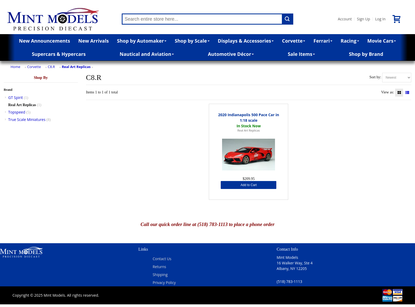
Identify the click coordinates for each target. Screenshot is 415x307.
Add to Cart (249, 185)
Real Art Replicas (76, 66)
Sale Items (301, 54)
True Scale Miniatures (27, 119)
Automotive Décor (231, 54)
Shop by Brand (366, 54)
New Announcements (44, 41)
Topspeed (16, 112)
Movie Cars (381, 41)
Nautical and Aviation (147, 54)
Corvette (293, 41)
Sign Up (363, 18)
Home (15, 66)
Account (345, 18)
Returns (159, 266)
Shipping (160, 274)
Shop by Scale (192, 41)
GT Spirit (15, 97)
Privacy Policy (164, 282)
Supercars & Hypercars (59, 54)
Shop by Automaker (141, 41)
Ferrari (323, 41)
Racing (350, 41)
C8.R (51, 66)
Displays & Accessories (246, 41)
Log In (380, 18)
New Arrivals (93, 41)
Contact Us (162, 258)
